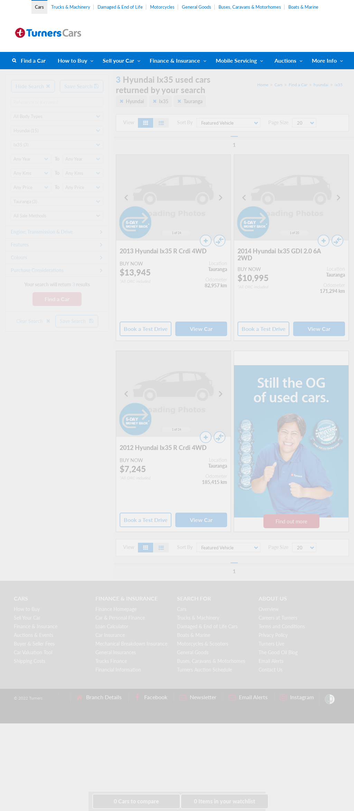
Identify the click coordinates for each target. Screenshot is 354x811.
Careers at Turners (278, 618)
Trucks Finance (111, 661)
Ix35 (163, 101)
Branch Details (99, 697)
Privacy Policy (273, 635)
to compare (136, 801)
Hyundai (135, 101)
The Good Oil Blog (278, 652)
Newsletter (197, 697)
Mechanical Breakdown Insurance (131, 644)
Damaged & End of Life (120, 7)
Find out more (291, 521)
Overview (269, 609)
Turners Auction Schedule (204, 670)
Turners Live (271, 644)
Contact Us (270, 670)
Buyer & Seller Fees (34, 644)
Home (262, 84)
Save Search (81, 86)
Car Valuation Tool (33, 652)
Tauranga (193, 101)
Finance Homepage (116, 609)
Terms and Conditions (282, 626)
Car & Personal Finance (120, 618)
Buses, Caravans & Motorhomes (249, 7)
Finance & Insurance (175, 60)
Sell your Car (118, 60)
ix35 (339, 84)
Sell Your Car (27, 618)
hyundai (321, 84)
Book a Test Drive (146, 328)
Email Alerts (271, 661)
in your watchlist (224, 801)
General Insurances (115, 652)
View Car (201, 328)
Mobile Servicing (236, 60)
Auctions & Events (33, 635)
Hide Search (33, 86)
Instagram (297, 697)
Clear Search (33, 321)
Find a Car (33, 60)
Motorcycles (162, 7)
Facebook (150, 697)
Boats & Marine (303, 7)
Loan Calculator (111, 626)
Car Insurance (110, 635)
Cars (39, 7)
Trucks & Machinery (70, 7)
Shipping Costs (29, 661)
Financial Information (118, 670)
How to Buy (72, 60)
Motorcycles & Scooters (202, 644)
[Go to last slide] (126, 197)
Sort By (185, 122)
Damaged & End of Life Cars (207, 626)
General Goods (196, 7)
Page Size (278, 122)
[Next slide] (220, 197)
